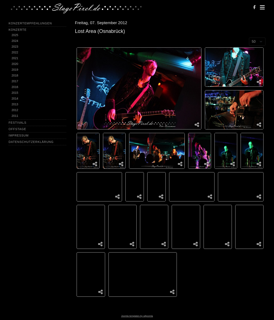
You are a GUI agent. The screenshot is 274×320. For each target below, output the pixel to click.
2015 (15, 92)
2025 (15, 35)
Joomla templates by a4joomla (137, 316)
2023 (15, 46)
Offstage (17, 129)
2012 (15, 110)
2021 (15, 58)
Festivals (17, 122)
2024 (15, 41)
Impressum (19, 135)
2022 (15, 52)
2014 (15, 98)
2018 (15, 75)
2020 (15, 64)
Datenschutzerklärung (31, 142)
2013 (15, 104)
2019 (15, 69)
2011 (15, 115)
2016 (15, 87)
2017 (15, 81)
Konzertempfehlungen (30, 23)
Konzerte (18, 29)
